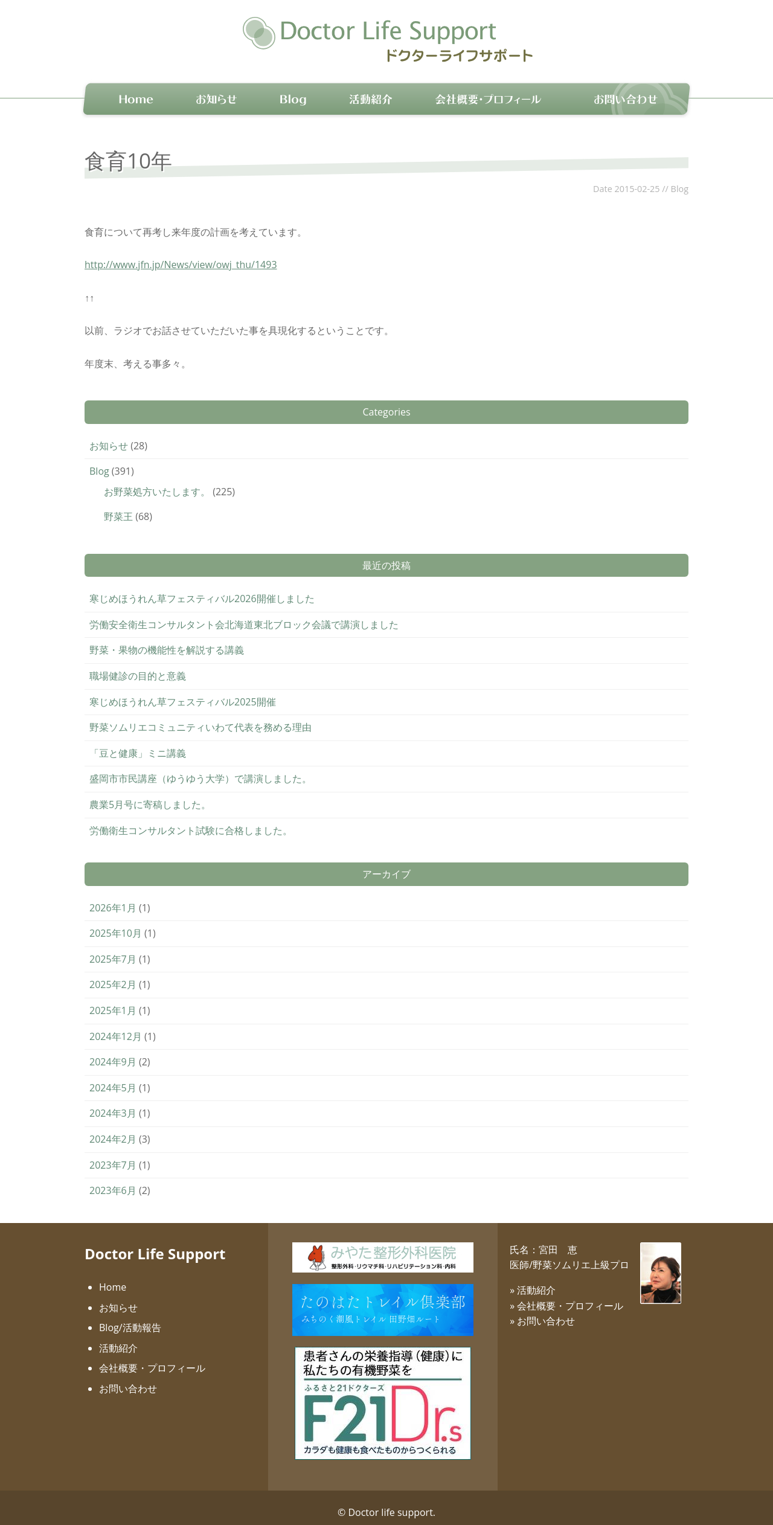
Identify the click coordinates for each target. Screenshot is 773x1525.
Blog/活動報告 (130, 1317)
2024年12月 (115, 1026)
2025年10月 (115, 922)
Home (112, 1276)
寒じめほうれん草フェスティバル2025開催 (182, 691)
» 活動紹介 (533, 1279)
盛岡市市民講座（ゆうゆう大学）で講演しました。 (200, 768)
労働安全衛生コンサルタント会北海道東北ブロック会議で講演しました (244, 614)
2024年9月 (112, 1051)
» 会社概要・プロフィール (566, 1295)
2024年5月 (112, 1077)
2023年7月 (112, 1154)
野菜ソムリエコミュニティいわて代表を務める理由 (200, 717)
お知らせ (108, 435)
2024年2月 (112, 1128)
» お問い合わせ (542, 1310)
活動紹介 (118, 1337)
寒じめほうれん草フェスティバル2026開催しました (202, 588)
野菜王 (118, 506)
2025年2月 (112, 974)
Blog (679, 178)
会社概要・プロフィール (152, 1358)
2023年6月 (112, 1180)
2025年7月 (112, 948)
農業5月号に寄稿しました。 (150, 794)
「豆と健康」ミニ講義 (137, 743)
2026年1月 (112, 897)
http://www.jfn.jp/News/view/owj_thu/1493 (181, 255)
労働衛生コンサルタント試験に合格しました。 (190, 820)
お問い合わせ (128, 1378)
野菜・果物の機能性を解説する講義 (166, 640)
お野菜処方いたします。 (157, 481)
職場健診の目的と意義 (137, 665)
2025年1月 (112, 1000)
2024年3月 (112, 1102)
